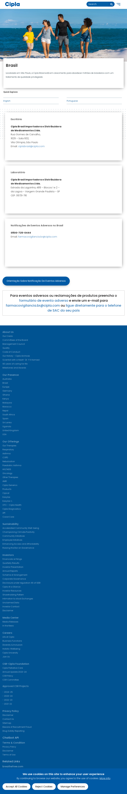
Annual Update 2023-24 (14, 672)
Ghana (6, 395)
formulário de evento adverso (43, 301)
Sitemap (6, 723)
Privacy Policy (10, 711)
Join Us (6, 657)
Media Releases (10, 622)
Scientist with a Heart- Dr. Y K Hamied (21, 360)
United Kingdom (10, 430)
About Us (8, 332)
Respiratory (8, 449)
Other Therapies (10, 477)
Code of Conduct (11, 352)
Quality (6, 348)
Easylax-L (7, 501)
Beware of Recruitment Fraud (17, 727)
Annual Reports (10, 571)
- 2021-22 (7, 704)
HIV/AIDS (6, 469)
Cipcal (5, 493)
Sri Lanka (7, 422)
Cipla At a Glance (11, 587)
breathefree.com (12, 766)
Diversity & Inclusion (12, 645)
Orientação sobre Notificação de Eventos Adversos (36, 281)
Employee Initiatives (12, 540)
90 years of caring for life (14, 364)
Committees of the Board (15, 340)
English (6, 100)
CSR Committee (10, 680)
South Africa (8, 414)
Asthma (6, 453)
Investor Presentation (12, 567)
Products (6, 489)
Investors (8, 555)
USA (4, 434)
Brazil (5, 383)
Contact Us (8, 719)
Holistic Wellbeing (11, 649)
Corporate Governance (14, 579)
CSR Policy (7, 676)
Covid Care (8, 517)
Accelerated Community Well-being (20, 528)
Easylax (6, 497)
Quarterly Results (10, 563)
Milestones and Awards (14, 368)
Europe (5, 387)
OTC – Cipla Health (11, 505)
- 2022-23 (7, 700)
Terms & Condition (13, 743)
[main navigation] (118, 5)
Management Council (13, 344)
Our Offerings (10, 442)
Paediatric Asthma (11, 465)
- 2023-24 (7, 696)
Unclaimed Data (10, 603)
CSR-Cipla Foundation (15, 664)
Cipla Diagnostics (11, 509)
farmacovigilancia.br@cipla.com (37, 236)
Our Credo (7, 336)
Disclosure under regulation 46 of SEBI (21, 583)
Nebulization (8, 461)
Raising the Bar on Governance (18, 548)
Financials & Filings (12, 559)
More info (105, 778)
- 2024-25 (7, 692)
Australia (7, 379)
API (3, 513)
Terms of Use (8, 755)
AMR (4, 481)
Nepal (5, 411)
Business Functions (12, 641)
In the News (8, 626)
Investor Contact (10, 606)
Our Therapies (9, 446)
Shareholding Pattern (13, 595)
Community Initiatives (13, 536)
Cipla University (10, 653)
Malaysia (7, 403)
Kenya (5, 399)
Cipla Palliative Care (12, 668)
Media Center (10, 618)
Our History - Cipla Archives (16, 356)
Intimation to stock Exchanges (17, 599)
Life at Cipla (8, 637)
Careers (7, 633)
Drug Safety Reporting (13, 731)
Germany (7, 391)
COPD (5, 457)
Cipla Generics (9, 485)
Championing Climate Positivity (18, 532)
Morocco (6, 407)
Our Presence (10, 375)
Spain (5, 418)
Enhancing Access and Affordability (20, 544)
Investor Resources (11, 591)
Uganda (6, 426)
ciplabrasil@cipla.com (31, 146)
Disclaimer (7, 610)
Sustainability (10, 524)
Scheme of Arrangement (14, 575)
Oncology (7, 473)
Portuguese (72, 100)
